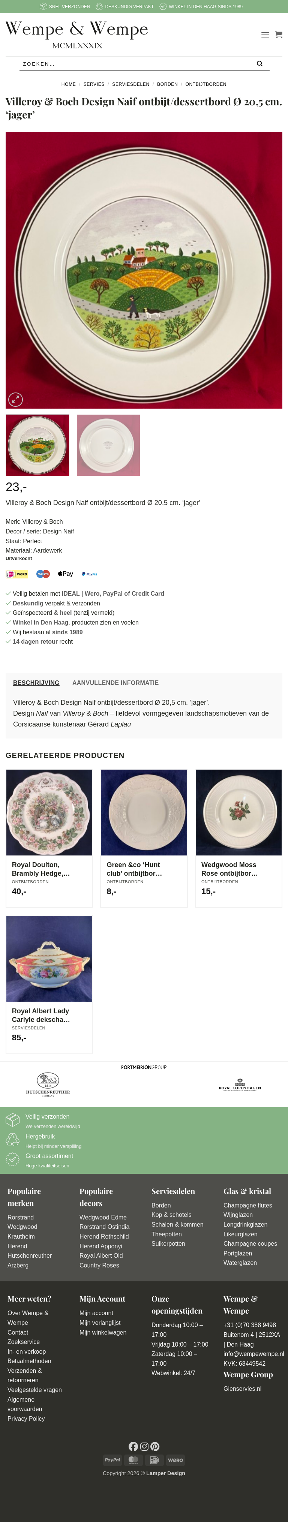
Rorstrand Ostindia (104, 1227)
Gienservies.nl (242, 1389)
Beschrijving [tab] (36, 683)
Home (69, 84)
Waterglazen (240, 1263)
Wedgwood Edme (103, 1217)
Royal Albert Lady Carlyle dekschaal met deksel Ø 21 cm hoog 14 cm (40, 1016)
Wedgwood (23, 1227)
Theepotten (167, 1234)
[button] (265, 34)
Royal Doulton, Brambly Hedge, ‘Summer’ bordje (38, 869)
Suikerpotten (168, 1243)
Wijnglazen (238, 1215)
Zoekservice (24, 1342)
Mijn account (96, 1313)
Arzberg (18, 1265)
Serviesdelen (131, 84)
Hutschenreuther (30, 1255)
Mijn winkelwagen (103, 1332)
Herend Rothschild (104, 1236)
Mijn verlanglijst (100, 1323)
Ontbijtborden (205, 84)
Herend (17, 1246)
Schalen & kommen (178, 1224)
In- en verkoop (27, 1351)
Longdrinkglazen (245, 1224)
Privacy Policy (26, 1419)
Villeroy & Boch (42, 521)
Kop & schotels (172, 1215)
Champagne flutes (248, 1205)
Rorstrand (21, 1217)
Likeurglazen (241, 1234)
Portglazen (238, 1253)
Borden (167, 84)
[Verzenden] (260, 64)
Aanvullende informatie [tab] (115, 683)
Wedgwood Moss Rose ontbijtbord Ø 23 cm (228, 869)
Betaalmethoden (29, 1361)
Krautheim (21, 1236)
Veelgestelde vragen (35, 1390)
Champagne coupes (250, 1243)
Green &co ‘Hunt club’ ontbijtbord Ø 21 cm (133, 869)
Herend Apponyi (101, 1246)
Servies (94, 84)
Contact (18, 1332)
